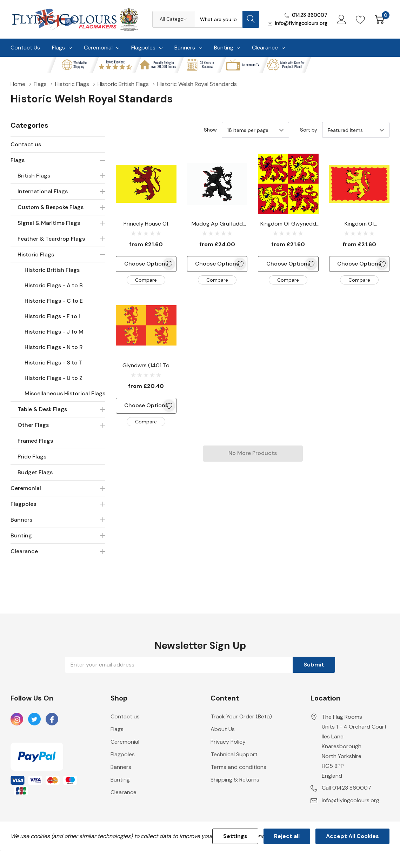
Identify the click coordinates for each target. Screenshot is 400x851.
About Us (223, 729)
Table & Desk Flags (42, 409)
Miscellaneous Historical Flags (65, 393)
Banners (184, 47)
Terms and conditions (238, 767)
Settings (235, 836)
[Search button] (250, 19)
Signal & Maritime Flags (49, 223)
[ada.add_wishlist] (169, 264)
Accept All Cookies (352, 836)
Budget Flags (35, 472)
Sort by (308, 129)
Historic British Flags (52, 270)
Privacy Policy (228, 741)
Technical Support (234, 754)
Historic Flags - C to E (54, 300)
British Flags (34, 175)
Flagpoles (143, 47)
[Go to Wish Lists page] (360, 19)
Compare (146, 280)
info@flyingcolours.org (301, 23)
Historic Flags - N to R (54, 347)
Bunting (223, 47)
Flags (58, 47)
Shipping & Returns (235, 779)
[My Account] (341, 19)
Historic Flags (36, 254)
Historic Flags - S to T (53, 362)
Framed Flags (35, 440)
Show (210, 129)
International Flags (43, 191)
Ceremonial (98, 47)
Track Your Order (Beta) (241, 716)
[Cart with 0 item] (379, 19)
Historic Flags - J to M (54, 331)
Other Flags (33, 425)
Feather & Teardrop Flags (51, 238)
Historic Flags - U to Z (53, 378)
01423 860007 (309, 15)
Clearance (265, 47)
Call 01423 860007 (346, 787)
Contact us (26, 144)
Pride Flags (32, 456)
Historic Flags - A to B (54, 285)
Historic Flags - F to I (52, 316)
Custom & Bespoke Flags (51, 207)
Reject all (287, 836)
